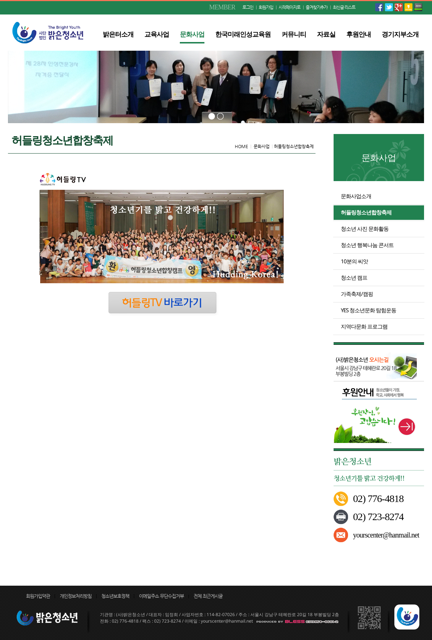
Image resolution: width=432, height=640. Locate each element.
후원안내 (358, 34)
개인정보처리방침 (76, 596)
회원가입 (266, 7)
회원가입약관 (38, 596)
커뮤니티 (293, 34)
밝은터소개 (118, 34)
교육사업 (156, 34)
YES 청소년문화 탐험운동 (368, 310)
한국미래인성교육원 (243, 34)
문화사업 (192, 34)
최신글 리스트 (344, 7)
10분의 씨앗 (354, 261)
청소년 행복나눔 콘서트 (367, 244)
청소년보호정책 (115, 596)
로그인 (247, 7)
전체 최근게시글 (208, 596)
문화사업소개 (356, 196)
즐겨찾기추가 (316, 7)
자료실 (326, 34)
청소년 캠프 (354, 277)
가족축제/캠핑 (357, 293)
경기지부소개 (400, 34)
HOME (241, 146)
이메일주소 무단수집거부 (161, 596)
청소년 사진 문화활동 (365, 228)
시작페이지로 (289, 7)
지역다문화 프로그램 (364, 326)
